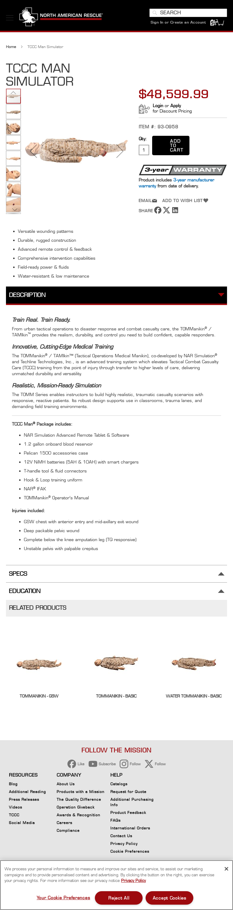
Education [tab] (25, 591)
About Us (66, 784)
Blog (13, 784)
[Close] (226, 868)
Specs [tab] (18, 573)
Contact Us (121, 836)
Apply (175, 105)
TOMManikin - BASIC (116, 696)
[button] (33, 151)
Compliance (68, 830)
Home (11, 46)
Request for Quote (128, 791)
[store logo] (61, 17)
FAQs (115, 820)
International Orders (130, 828)
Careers (64, 822)
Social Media (22, 822)
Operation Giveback (76, 807)
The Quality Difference (79, 799)
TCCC (14, 815)
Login (158, 105)
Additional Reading (27, 791)
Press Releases (24, 799)
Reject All (118, 897)
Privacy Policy (124, 843)
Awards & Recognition (78, 815)
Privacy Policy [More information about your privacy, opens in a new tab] (133, 880)
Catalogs (118, 784)
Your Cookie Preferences (63, 897)
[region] (116, 885)
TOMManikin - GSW (39, 696)
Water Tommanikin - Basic (194, 696)
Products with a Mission (80, 791)
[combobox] (188, 13)
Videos (15, 807)
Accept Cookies (169, 897)
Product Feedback (128, 812)
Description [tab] (27, 295)
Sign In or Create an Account (178, 22)
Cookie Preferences (129, 852)
